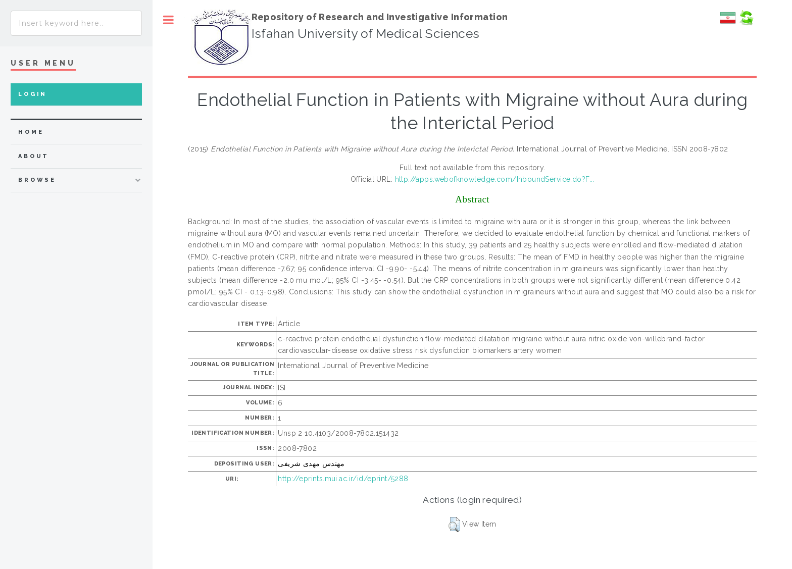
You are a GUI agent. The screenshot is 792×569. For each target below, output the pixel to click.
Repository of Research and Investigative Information (380, 17)
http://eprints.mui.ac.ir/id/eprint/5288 (343, 479)
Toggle (168, 20)
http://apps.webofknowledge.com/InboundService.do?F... (495, 179)
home (30, 132)
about (33, 156)
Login (32, 94)
